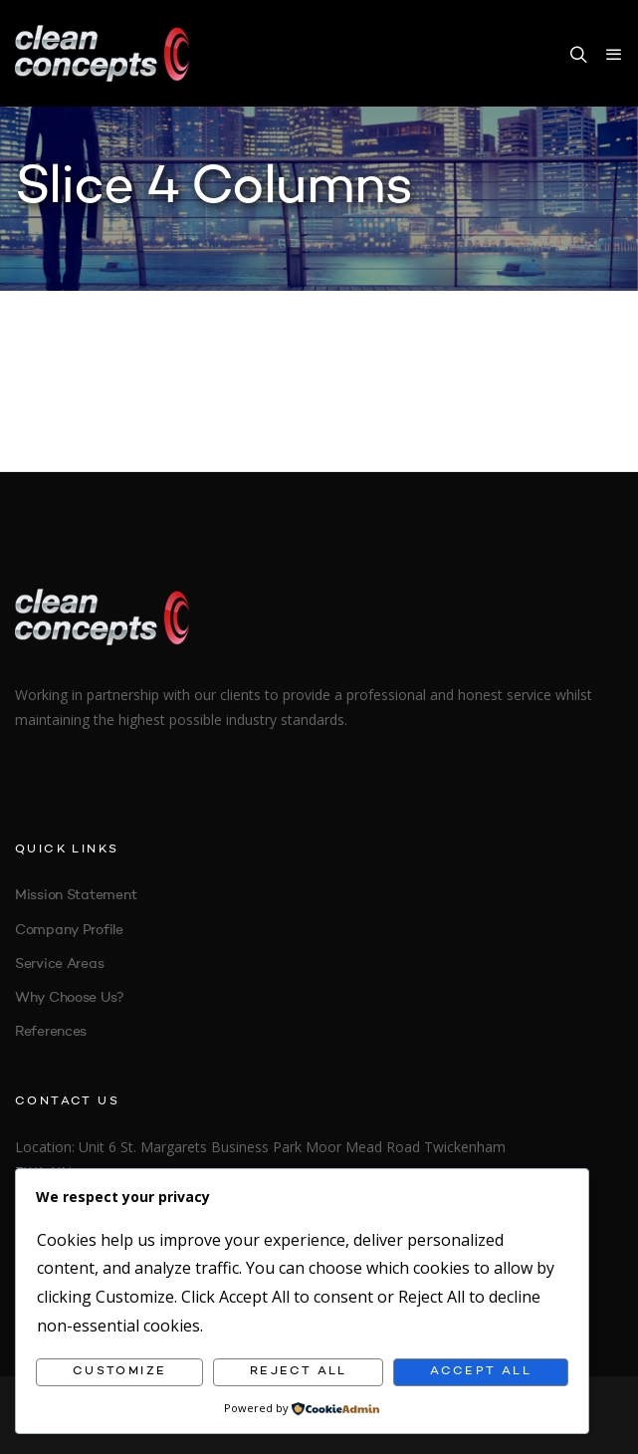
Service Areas (59, 964)
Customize (120, 1371)
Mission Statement (75, 895)
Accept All (481, 1371)
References (51, 1032)
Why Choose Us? (69, 998)
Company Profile (69, 930)
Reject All (298, 1371)
